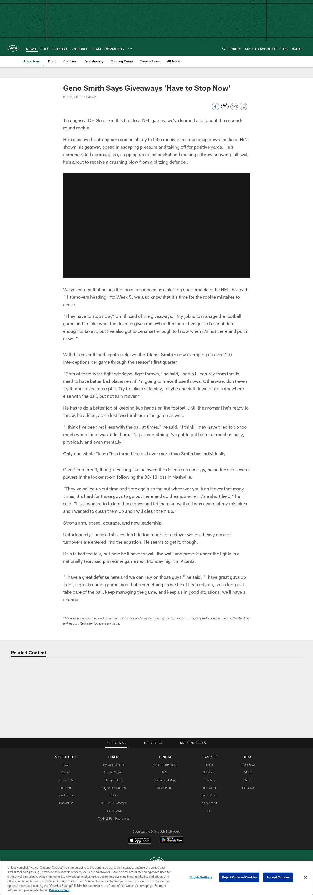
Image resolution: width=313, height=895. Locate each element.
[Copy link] (243, 107)
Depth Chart (209, 795)
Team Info (209, 756)
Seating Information (165, 764)
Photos (247, 780)
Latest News (248, 764)
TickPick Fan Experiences (113, 818)
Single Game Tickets (113, 787)
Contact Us (66, 803)
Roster (209, 764)
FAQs (66, 764)
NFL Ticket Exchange (113, 803)
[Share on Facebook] (215, 109)
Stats (209, 810)
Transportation (165, 787)
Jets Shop (66, 787)
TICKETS (113, 756)
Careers (66, 772)
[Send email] (234, 109)
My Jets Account (113, 764)
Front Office (209, 787)
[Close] (305, 877)
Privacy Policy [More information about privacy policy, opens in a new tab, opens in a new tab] (59, 890)
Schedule (209, 772)
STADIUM (165, 756)
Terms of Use (66, 780)
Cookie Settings (201, 877)
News (248, 756)
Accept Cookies (278, 877)
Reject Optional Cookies (239, 877)
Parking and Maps (165, 780)
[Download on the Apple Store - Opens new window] (139, 841)
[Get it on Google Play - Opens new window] (172, 842)
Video (248, 772)
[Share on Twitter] (225, 109)
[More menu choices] (130, 48)
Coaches (209, 780)
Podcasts (248, 787)
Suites (114, 795)
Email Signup (66, 795)
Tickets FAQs (113, 810)
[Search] (224, 48)
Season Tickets (113, 772)
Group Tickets (113, 780)
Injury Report (209, 803)
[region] (156, 878)
